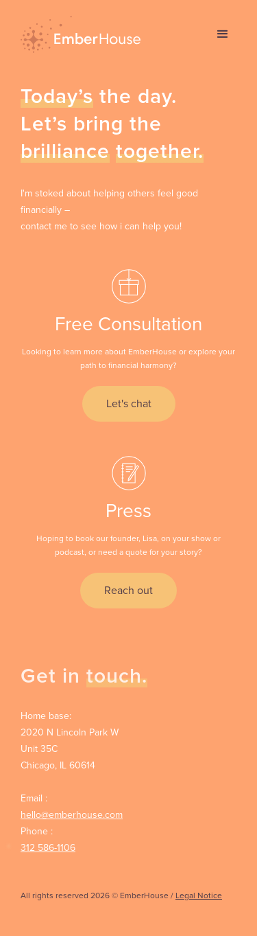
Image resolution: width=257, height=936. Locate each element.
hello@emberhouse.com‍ (72, 815)
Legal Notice (198, 895)
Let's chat (128, 403)
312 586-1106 (48, 848)
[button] (222, 34)
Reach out (128, 590)
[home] (77, 34)
